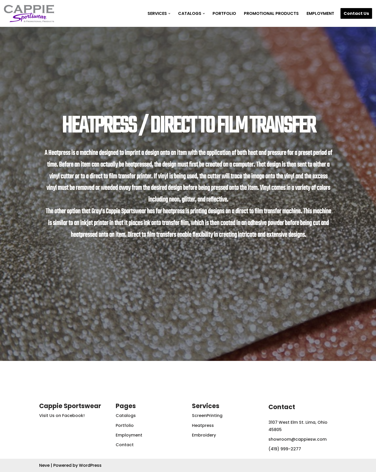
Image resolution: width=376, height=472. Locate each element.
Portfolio (224, 13)
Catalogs (126, 416)
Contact (125, 445)
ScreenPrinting (207, 416)
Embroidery (204, 435)
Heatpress (203, 425)
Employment (320, 13)
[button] (169, 14)
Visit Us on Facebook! (62, 416)
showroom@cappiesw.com (297, 439)
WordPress (90, 465)
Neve (44, 465)
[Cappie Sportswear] (29, 13)
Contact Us (356, 13)
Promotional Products (271, 13)
